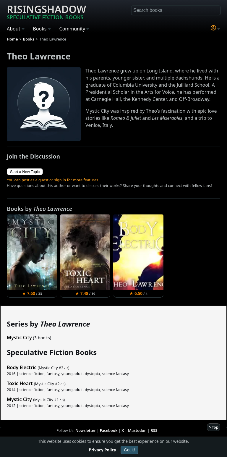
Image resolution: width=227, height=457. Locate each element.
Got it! (129, 450)
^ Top (213, 427)
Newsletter (85, 430)
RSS (154, 430)
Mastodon (137, 430)
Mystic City (19, 337)
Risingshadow (46, 11)
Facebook (109, 430)
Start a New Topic (25, 171)
